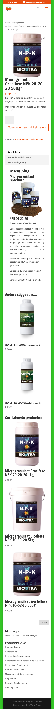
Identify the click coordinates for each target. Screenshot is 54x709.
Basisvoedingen (12, 647)
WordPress (35, 705)
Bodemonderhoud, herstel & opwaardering (24, 661)
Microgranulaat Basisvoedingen (29, 139)
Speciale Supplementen (16, 683)
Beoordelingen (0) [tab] (17, 162)
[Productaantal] (9, 120)
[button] (44, 37)
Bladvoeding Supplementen (17, 656)
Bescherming (11, 652)
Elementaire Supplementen (17, 665)
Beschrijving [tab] (14, 152)
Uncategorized (11, 687)
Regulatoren (10, 678)
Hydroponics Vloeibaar (15, 669)
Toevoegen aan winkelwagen (27, 127)
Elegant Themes (34, 701)
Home (7, 23)
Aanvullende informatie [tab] (19, 157)
